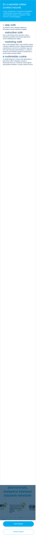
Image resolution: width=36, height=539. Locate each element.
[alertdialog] (18, 242)
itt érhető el (17, 16)
